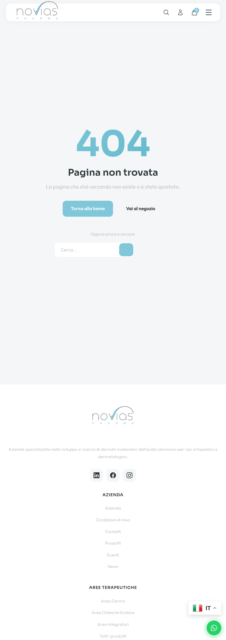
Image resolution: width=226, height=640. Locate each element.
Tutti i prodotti (113, 636)
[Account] (180, 12)
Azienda (113, 508)
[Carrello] (194, 12)
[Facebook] (113, 475)
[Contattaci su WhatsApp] (214, 628)
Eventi (113, 555)
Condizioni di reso (113, 520)
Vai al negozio (140, 208)
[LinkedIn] (96, 475)
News (113, 566)
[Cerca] (166, 12)
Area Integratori (113, 624)
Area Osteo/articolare (113, 612)
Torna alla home (88, 208)
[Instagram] (129, 475)
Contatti (113, 531)
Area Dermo (113, 601)
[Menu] (208, 12)
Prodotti (113, 543)
